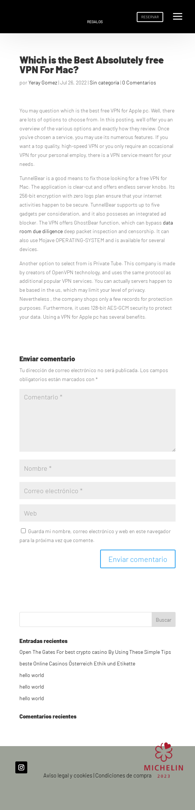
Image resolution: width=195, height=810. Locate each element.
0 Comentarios (139, 82)
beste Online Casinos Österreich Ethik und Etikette (77, 663)
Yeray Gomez (42, 82)
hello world (31, 675)
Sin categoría (104, 82)
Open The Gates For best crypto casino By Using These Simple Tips (95, 652)
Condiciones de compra (123, 775)
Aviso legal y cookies (67, 775)
